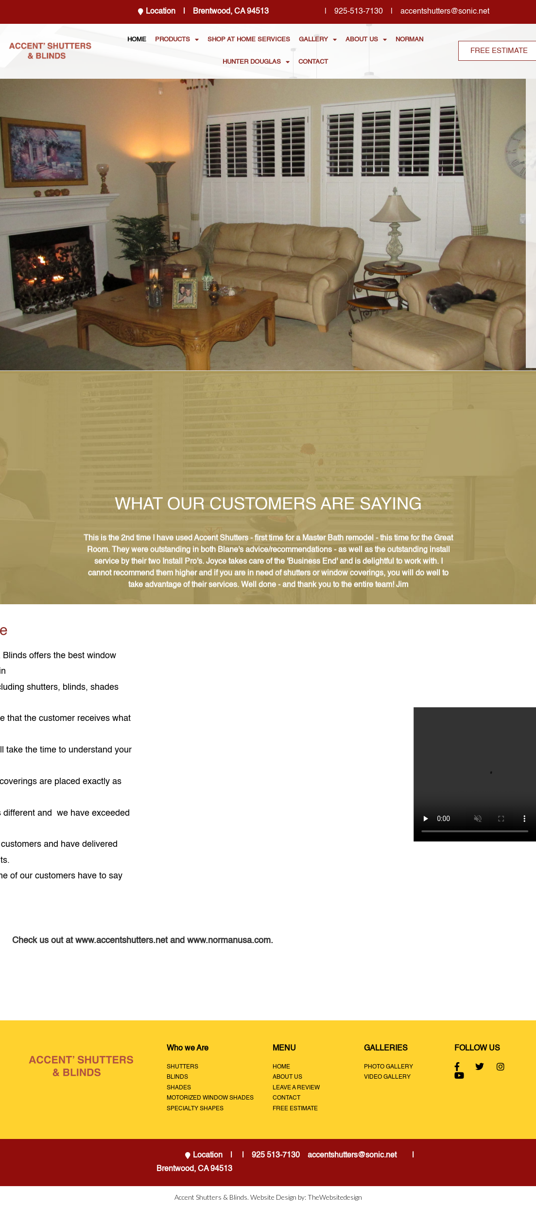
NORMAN (409, 39)
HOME (136, 39)
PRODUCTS (177, 40)
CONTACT (313, 62)
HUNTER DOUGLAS (256, 62)
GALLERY (318, 40)
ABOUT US (366, 40)
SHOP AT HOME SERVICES (248, 39)
